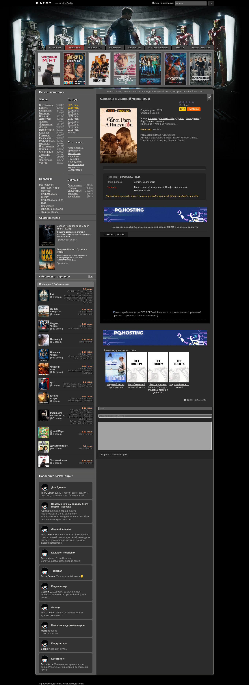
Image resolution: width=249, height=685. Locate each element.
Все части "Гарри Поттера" (50, 189)
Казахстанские (76, 164)
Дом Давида (58, 487)
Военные (44, 116)
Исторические (47, 129)
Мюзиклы (44, 143)
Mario (44, 630)
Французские (75, 161)
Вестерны (44, 113)
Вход (155, 3)
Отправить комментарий (113, 460)
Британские (74, 150)
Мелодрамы (192, 118)
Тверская (56, 570)
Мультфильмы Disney (49, 195)
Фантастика (45, 160)
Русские (72, 188)
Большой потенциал (63, 552)
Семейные (45, 149)
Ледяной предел (61, 529)
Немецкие (73, 159)
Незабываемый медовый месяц (137, 384)
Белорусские (75, 170)
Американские (75, 148)
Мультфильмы (47, 140)
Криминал (44, 135)
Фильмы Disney (49, 212)
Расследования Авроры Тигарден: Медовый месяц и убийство (158, 387)
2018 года (73, 124)
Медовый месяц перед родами (115, 384)
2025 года (73, 105)
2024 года (73, 107)
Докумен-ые (46, 124)
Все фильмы (46, 105)
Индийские (74, 156)
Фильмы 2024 (166, 118)
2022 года (73, 113)
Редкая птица (59, 586)
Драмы (180, 118)
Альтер (55, 607)
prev (39, 69)
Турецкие (73, 193)
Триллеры (44, 154)
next (210, 69)
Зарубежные (75, 190)
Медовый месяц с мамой (179, 384)
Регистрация (167, 3)
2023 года (73, 110)
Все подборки (46, 184)
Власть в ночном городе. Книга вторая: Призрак (69, 505)
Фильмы (152, 118)
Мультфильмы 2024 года (52, 201)
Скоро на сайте (49, 217)
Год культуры (59, 643)
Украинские (74, 167)
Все (90, 276)
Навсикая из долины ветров (68, 625)
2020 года (73, 118)
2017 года (73, 127)
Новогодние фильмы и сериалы (52, 207)
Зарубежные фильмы (152, 121)
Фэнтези (43, 162)
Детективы (45, 118)
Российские (74, 153)
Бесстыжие (58, 658)
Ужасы (43, 157)
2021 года (73, 116)
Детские (43, 121)
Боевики (43, 107)
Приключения (46, 146)
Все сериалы (75, 185)
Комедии (44, 132)
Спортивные (46, 151)
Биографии (45, 110)
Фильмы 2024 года (130, 176)
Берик (44, 648)
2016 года (73, 129)
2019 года (73, 121)
